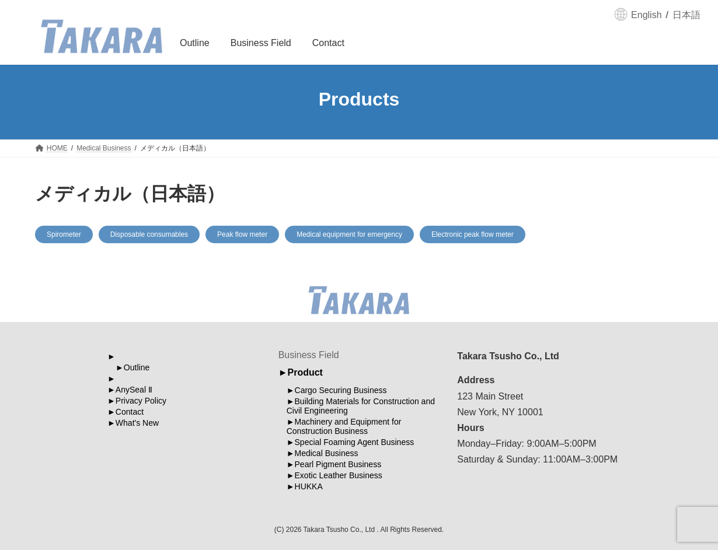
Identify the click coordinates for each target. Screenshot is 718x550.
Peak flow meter (242, 234)
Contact (130, 411)
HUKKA (309, 486)
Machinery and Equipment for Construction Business (344, 426)
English (646, 15)
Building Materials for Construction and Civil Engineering (361, 406)
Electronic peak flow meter (472, 234)
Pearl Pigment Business (338, 464)
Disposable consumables (149, 234)
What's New (137, 423)
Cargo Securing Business (341, 390)
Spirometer (64, 234)
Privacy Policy (141, 400)
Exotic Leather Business (338, 475)
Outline (136, 367)
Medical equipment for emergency (349, 234)
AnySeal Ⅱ (134, 389)
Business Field (308, 355)
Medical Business (326, 453)
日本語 (686, 15)
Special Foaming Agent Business (354, 442)
